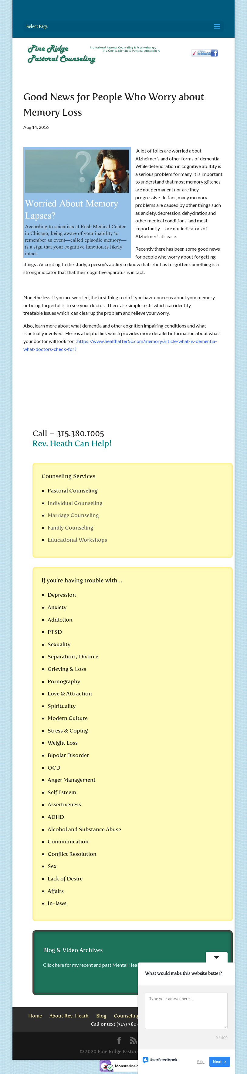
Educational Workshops (77, 540)
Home (35, 1016)
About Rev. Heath (69, 1016)
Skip (201, 1061)
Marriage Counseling (73, 515)
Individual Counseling (75, 503)
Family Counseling (70, 527)
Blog (101, 1016)
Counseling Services (136, 1016)
